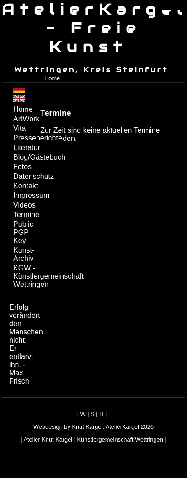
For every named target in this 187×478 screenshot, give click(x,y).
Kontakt (25, 186)
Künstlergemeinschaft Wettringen (120, 439)
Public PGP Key (23, 232)
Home (52, 78)
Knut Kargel (87, 426)
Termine (25, 214)
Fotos (22, 167)
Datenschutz (25, 176)
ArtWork (25, 119)
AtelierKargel (122, 426)
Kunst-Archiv (23, 254)
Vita (19, 128)
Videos (24, 205)
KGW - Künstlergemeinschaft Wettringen (25, 276)
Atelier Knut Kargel (47, 439)
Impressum (25, 195)
